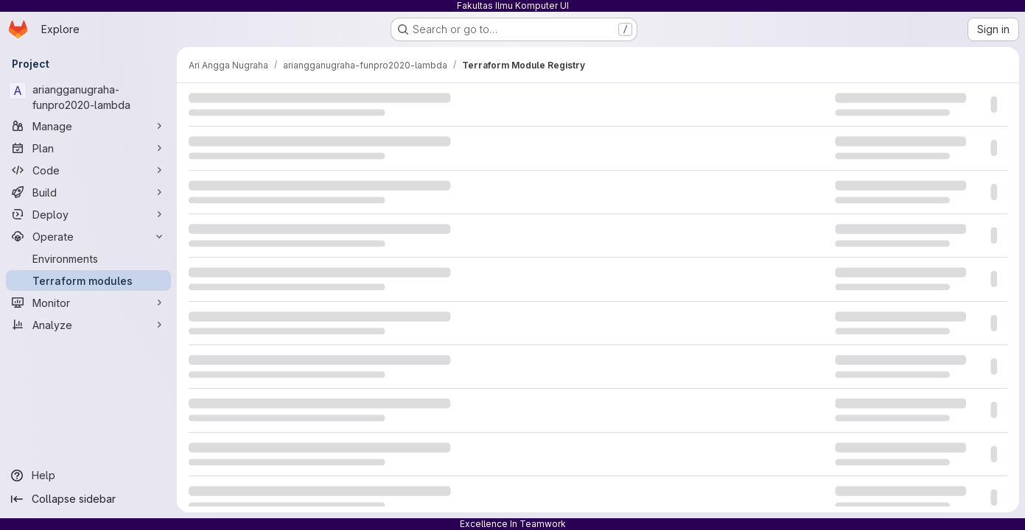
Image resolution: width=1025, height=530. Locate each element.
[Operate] (88, 236)
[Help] (88, 475)
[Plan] (88, 148)
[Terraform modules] (88, 280)
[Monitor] (88, 302)
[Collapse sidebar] (88, 499)
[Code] (88, 170)
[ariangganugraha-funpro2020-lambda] (88, 97)
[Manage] (88, 126)
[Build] (88, 192)
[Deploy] (88, 214)
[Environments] (88, 258)
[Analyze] (88, 324)
